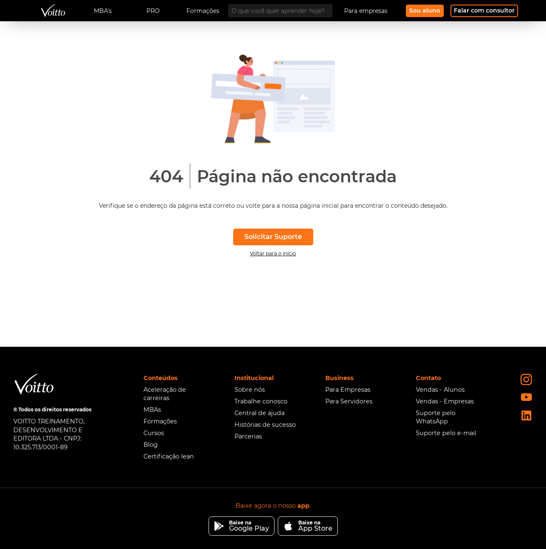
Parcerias (248, 436)
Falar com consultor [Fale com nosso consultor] (484, 10)
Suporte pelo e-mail (446, 433)
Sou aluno (424, 10)
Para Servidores (348, 401)
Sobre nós (249, 389)
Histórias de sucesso (265, 424)
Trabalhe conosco (260, 401)
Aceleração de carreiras (164, 394)
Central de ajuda (259, 413)
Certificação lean (168, 456)
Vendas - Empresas (445, 401)
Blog (150, 444)
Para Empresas (347, 389)
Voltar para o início (273, 253)
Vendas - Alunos (440, 389)
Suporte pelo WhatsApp (435, 417)
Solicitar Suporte (273, 237)
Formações (160, 421)
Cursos (153, 433)
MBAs (152, 409)
